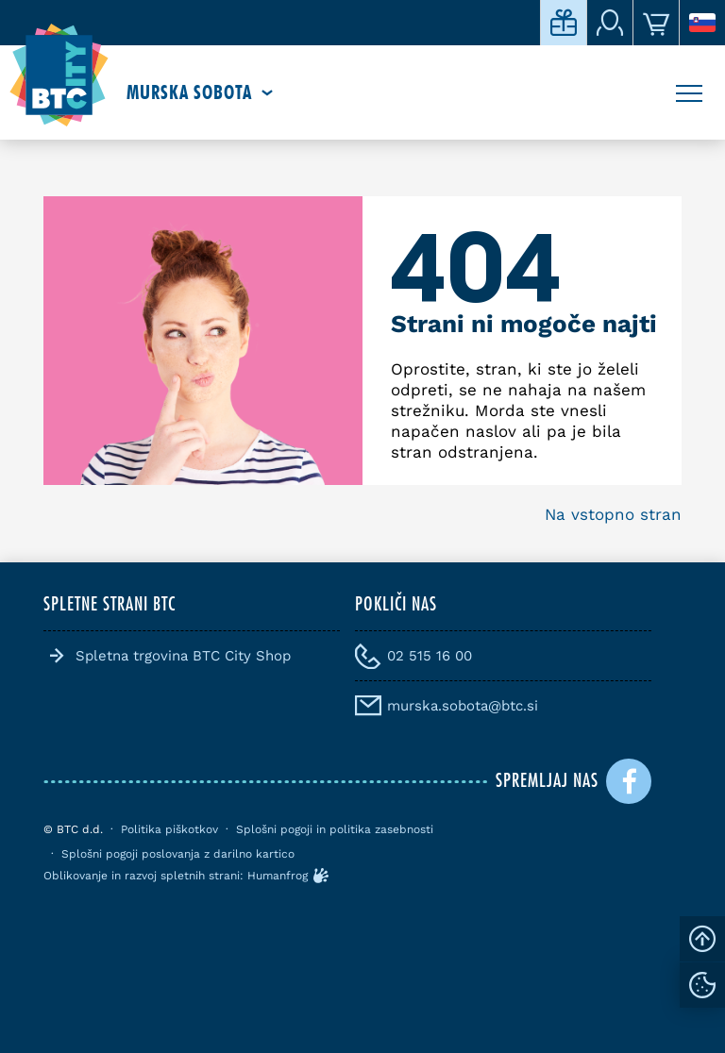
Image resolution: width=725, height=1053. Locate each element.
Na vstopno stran (613, 514)
